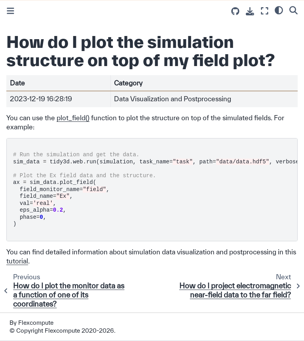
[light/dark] (279, 10)
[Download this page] (250, 11)
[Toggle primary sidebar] (10, 11)
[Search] (293, 10)
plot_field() (73, 117)
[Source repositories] (235, 11)
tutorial (17, 261)
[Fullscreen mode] (264, 11)
